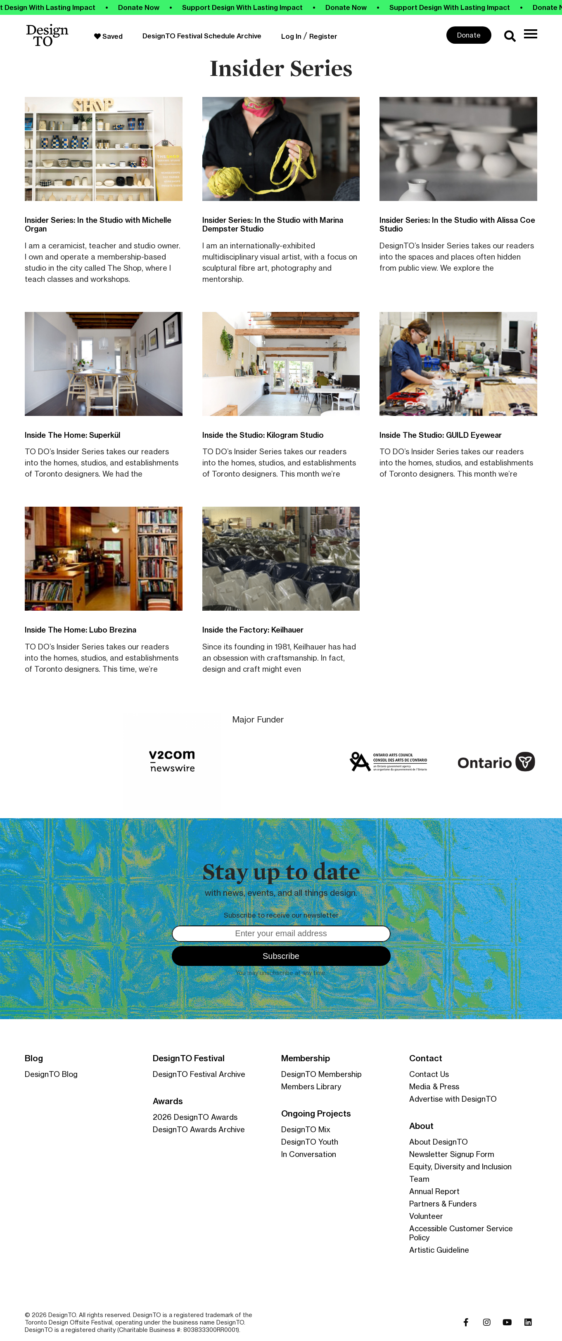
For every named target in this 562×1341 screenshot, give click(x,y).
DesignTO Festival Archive (199, 1074)
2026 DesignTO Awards (195, 1116)
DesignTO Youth (309, 1141)
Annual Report (434, 1191)
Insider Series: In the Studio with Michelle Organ (98, 224)
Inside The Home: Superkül (72, 435)
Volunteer (426, 1216)
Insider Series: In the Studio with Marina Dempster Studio (272, 224)
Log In (291, 36)
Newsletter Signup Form (451, 1154)
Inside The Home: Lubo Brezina (80, 630)
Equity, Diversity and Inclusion (460, 1166)
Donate (469, 35)
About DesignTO (438, 1141)
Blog (34, 1058)
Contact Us (429, 1074)
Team (419, 1178)
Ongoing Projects (316, 1113)
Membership (305, 1058)
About (421, 1126)
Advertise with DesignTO (453, 1098)
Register (323, 36)
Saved (108, 36)
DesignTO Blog (51, 1074)
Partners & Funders (443, 1203)
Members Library (311, 1086)
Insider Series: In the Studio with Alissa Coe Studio (457, 224)
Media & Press (434, 1086)
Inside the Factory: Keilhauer (253, 630)
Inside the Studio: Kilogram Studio (263, 435)
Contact (425, 1058)
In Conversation (308, 1154)
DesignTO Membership (321, 1074)
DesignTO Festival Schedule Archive (201, 36)
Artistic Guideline (439, 1249)
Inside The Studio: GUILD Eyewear (440, 435)
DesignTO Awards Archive (199, 1129)
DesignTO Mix (305, 1129)
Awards (168, 1101)
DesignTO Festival (189, 1058)
